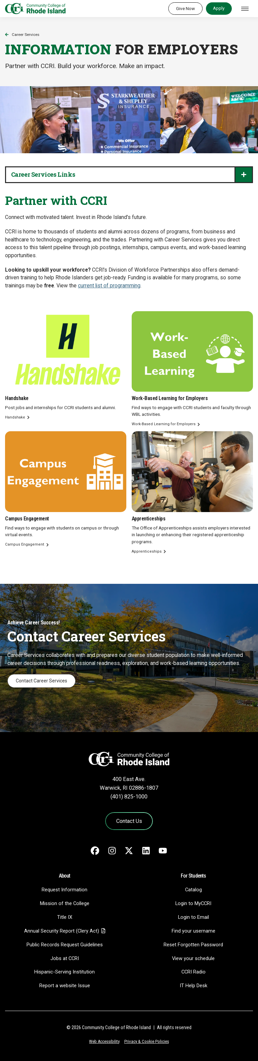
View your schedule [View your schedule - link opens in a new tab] (193, 958)
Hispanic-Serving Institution (64, 972)
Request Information (64, 890)
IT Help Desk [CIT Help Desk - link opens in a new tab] (193, 986)
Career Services (25, 34)
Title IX (64, 917)
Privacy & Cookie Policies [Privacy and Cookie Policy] (146, 1041)
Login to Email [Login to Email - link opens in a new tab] (193, 917)
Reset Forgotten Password (193, 945)
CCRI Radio (193, 972)
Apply (218, 8)
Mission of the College (64, 903)
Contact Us (129, 821)
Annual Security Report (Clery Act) (61, 931)
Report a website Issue (64, 986)
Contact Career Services (41, 680)
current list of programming (109, 286)
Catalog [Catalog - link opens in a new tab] (193, 890)
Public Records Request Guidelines (65, 945)
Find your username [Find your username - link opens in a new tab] (193, 931)
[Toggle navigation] (245, 9)
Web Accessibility (104, 1041)
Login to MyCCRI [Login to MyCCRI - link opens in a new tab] (193, 903)
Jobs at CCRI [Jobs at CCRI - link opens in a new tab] (64, 958)
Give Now (185, 8)
